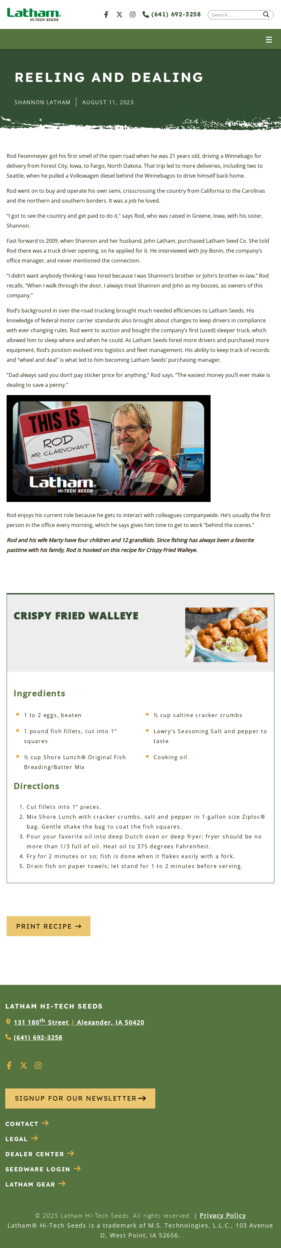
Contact (27, 1124)
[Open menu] (269, 39)
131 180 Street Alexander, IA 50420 (79, 1022)
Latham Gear (30, 1184)
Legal (21, 1139)
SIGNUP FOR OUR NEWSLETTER (80, 1098)
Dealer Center (40, 1154)
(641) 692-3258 (171, 14)
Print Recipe (48, 926)
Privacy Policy (223, 1215)
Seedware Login (43, 1169)
